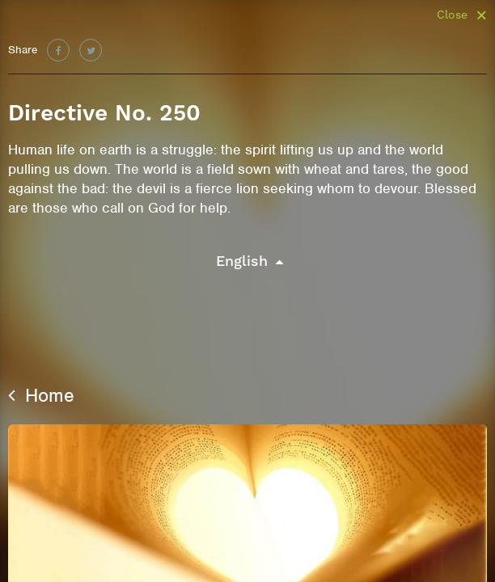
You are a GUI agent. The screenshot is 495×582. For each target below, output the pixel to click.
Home (41, 395)
